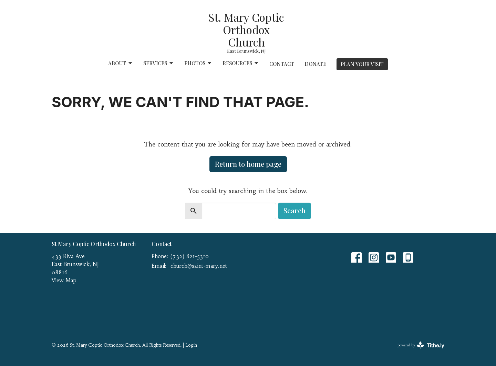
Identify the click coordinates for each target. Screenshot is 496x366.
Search (294, 210)
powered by (420, 345)
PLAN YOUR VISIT (362, 64)
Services (158, 63)
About (120, 63)
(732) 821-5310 (189, 256)
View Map (64, 280)
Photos (198, 63)
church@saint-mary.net (198, 266)
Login (191, 345)
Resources (241, 63)
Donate (315, 63)
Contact (281, 63)
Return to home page (248, 164)
